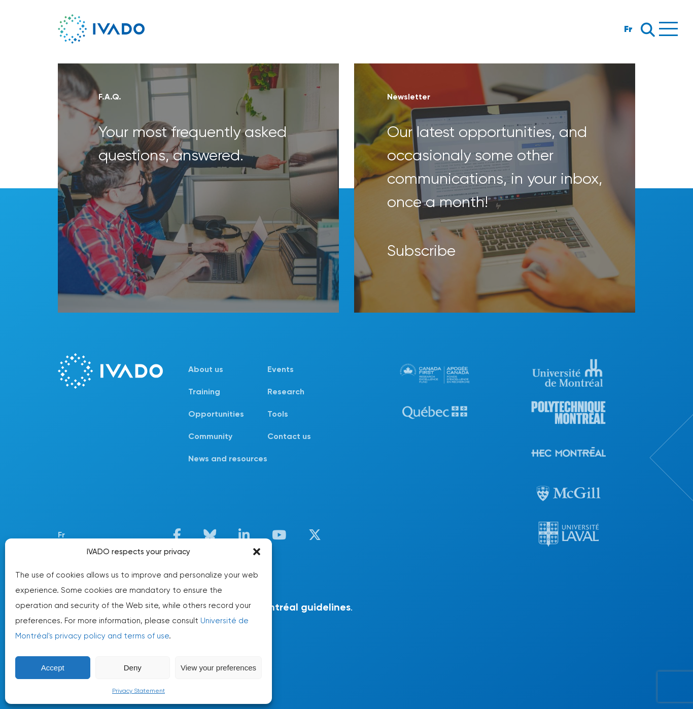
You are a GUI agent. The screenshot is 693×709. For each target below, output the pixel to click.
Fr (628, 29)
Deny (133, 667)
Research (285, 391)
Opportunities (216, 414)
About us (205, 369)
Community (210, 436)
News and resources (227, 458)
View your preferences (218, 667)
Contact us (289, 436)
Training (204, 391)
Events (280, 369)
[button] (257, 552)
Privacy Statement (138, 690)
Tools (277, 414)
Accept (52, 667)
